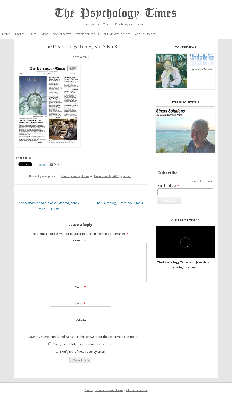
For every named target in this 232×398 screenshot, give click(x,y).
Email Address (168, 186)
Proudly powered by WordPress (104, 390)
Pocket (41, 165)
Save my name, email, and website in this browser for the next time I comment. (83, 337)
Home (6, 34)
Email (80, 304)
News (44, 34)
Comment (80, 240)
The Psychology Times (116, 13)
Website (80, 320)
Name (80, 287)
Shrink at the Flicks (117, 34)
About (19, 34)
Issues (32, 34)
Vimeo (192, 267)
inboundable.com (137, 390)
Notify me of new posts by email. (83, 351)
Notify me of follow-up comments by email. (83, 344)
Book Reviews (62, 34)
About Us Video (145, 34)
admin (127, 176)
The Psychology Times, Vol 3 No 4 (121, 203)
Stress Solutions (87, 34)
